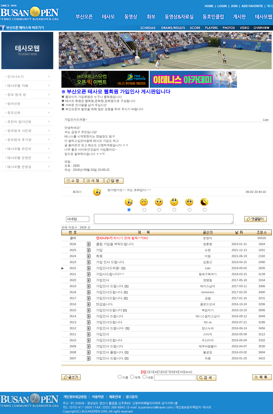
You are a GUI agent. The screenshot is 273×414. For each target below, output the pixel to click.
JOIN (234, 6)
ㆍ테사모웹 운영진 (17, 157)
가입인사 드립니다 (109, 316)
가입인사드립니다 (109, 310)
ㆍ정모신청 (12, 112)
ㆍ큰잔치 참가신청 (17, 121)
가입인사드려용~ (108, 268)
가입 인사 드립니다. (110, 262)
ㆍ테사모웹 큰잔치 (17, 148)
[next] (188, 372)
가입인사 (102, 280)
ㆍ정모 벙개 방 (15, 94)
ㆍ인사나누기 (14, 76)
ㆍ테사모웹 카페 (16, 85)
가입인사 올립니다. (110, 352)
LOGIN (222, 6)
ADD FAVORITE (252, 6)
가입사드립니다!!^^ (110, 274)
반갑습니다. (104, 304)
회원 (99, 256)
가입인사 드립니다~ (110, 328)
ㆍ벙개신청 (12, 103)
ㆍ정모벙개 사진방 (17, 130)
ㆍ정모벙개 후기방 (17, 139)
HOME (209, 6)
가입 (99, 250)
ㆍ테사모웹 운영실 (17, 166)
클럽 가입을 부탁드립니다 (115, 244)
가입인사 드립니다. (110, 286)
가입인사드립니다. (109, 292)
